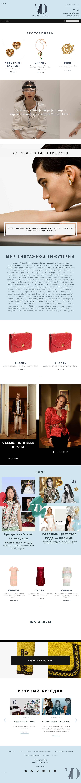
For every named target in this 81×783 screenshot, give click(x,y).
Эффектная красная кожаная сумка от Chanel (20, 366)
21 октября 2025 (25, 717)
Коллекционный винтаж (71, 13)
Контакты (54, 755)
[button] (2, 109)
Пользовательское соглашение (64, 751)
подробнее (13, 458)
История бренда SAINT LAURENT (56, 722)
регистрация (75, 16)
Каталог (21, 751)
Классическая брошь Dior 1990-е (67, 67)
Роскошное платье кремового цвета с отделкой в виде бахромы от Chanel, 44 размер (14, 595)
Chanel (40, 62)
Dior (67, 62)
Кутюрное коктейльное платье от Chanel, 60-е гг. (67, 594)
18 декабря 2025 (56, 717)
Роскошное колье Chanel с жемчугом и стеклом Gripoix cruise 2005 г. (40, 67)
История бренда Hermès (25, 722)
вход (68, 16)
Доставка (46, 755)
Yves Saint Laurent (13, 64)
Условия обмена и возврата (32, 755)
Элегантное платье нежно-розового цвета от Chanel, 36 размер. (40, 595)
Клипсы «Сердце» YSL (13, 69)
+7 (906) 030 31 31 (40, 760)
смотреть (25, 732)
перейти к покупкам (40, 660)
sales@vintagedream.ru (40, 762)
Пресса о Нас (12, 751)
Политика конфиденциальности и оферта (39, 751)
